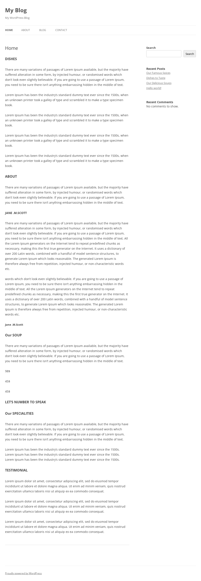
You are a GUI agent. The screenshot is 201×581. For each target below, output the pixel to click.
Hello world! (153, 88)
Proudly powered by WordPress (23, 573)
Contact (61, 30)
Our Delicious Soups (158, 83)
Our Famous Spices (158, 73)
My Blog (16, 10)
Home (9, 30)
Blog (42, 30)
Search (151, 48)
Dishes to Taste (155, 78)
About (25, 30)
